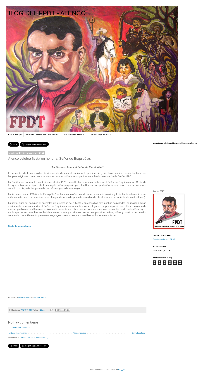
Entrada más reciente (18, 333)
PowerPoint (23, 297)
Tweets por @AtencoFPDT (164, 239)
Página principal (15, 134)
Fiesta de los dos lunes (19, 226)
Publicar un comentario (21, 327)
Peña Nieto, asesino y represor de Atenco (43, 134)
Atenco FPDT (40, 297)
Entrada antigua (138, 333)
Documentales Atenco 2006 (75, 134)
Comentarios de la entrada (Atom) (34, 337)
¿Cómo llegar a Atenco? (101, 134)
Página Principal (79, 333)
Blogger (121, 369)
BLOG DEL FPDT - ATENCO (46, 13)
